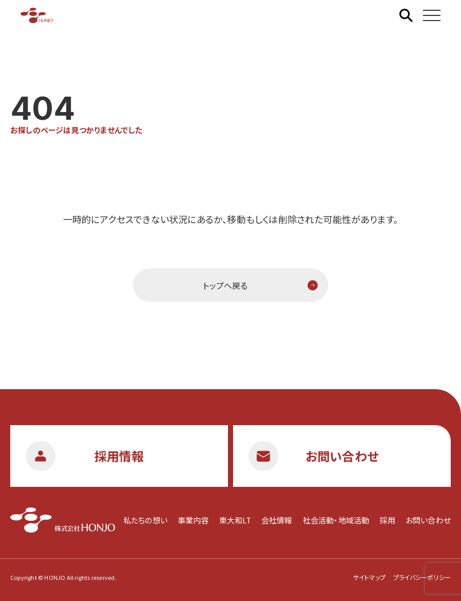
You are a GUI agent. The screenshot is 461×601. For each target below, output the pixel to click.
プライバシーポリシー (422, 577)
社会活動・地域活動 (336, 520)
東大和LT (235, 520)
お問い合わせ (428, 520)
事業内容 (193, 520)
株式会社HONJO (37, 15)
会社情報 (277, 520)
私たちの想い (145, 520)
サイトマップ (369, 577)
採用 (387, 520)
